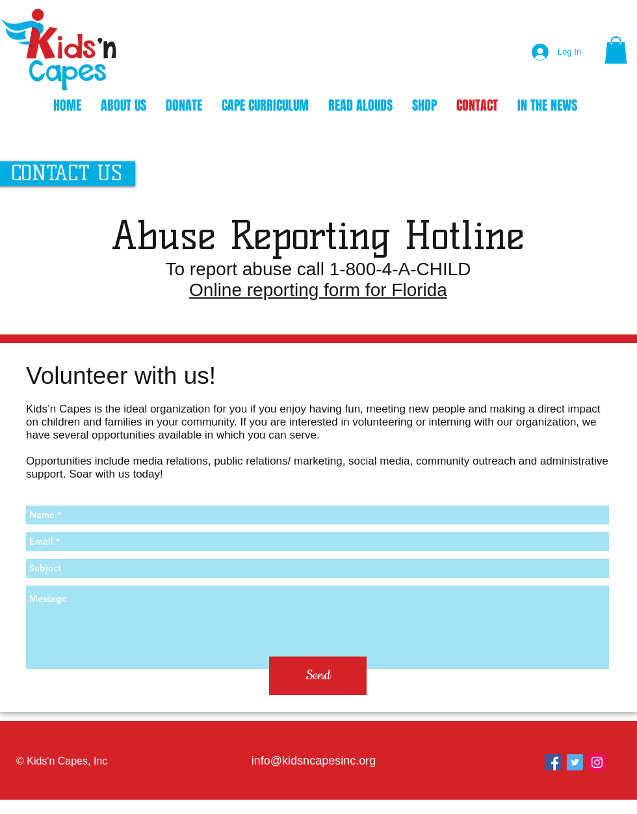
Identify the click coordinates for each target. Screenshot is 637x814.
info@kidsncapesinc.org (314, 760)
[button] (615, 50)
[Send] (318, 676)
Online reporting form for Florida (318, 290)
